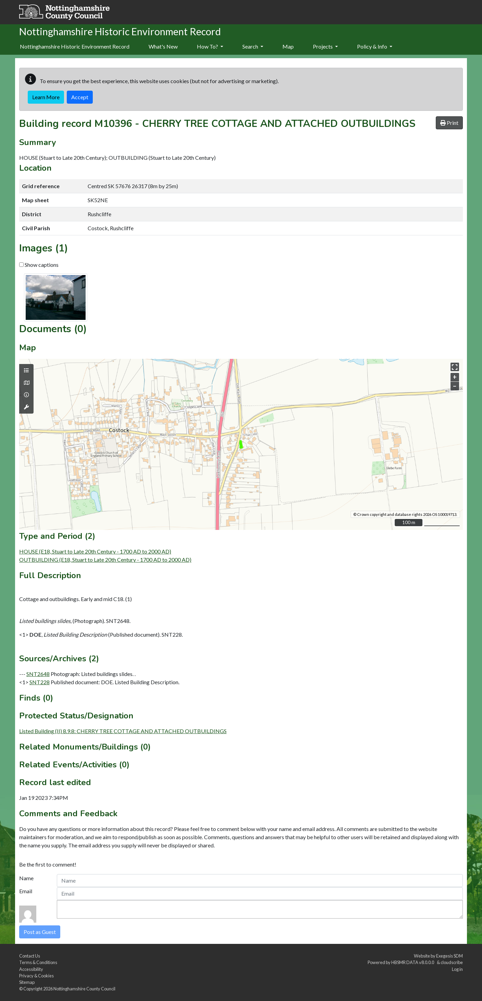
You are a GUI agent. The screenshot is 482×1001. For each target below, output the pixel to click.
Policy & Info (374, 46)
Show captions (39, 264)
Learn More (46, 97)
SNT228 (39, 682)
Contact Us (29, 956)
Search (252, 46)
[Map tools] (26, 407)
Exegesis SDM (449, 956)
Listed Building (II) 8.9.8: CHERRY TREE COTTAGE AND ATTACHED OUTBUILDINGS (123, 731)
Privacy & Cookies (36, 975)
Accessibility (31, 969)
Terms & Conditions (38, 962)
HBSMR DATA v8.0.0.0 (413, 962)
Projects (325, 46)
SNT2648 (38, 674)
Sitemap (27, 982)
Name (26, 878)
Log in (457, 969)
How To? (210, 46)
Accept (79, 97)
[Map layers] (26, 370)
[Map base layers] (26, 383)
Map (288, 46)
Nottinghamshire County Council (84, 988)
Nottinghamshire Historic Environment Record (74, 46)
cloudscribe (452, 962)
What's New (163, 46)
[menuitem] (163, 47)
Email (25, 891)
